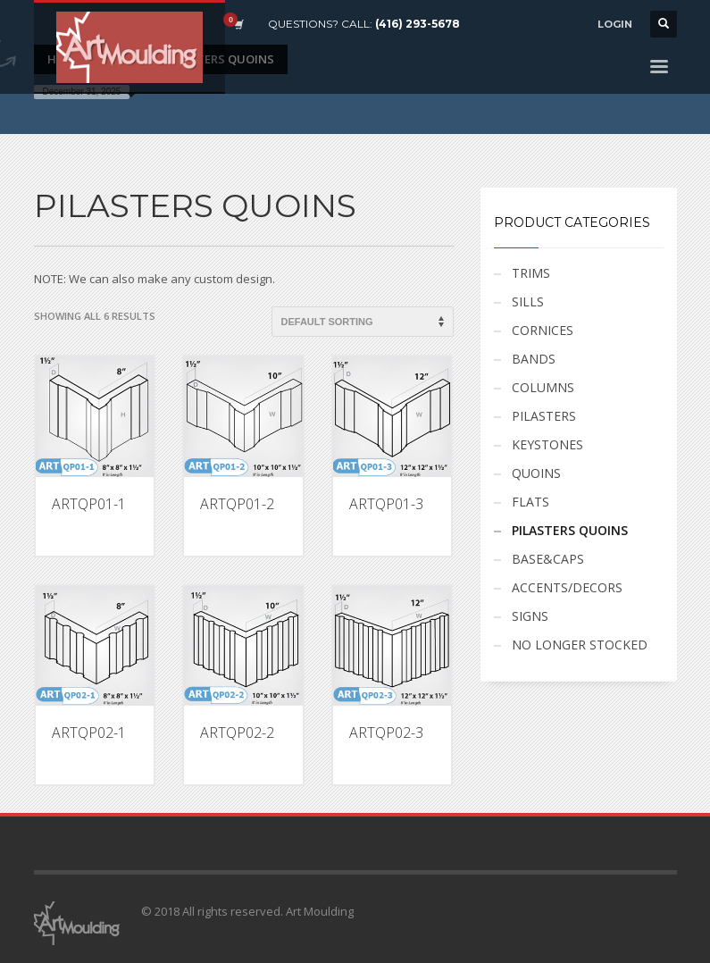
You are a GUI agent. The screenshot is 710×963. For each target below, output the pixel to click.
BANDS (533, 358)
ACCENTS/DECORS (567, 587)
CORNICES (542, 330)
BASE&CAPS (548, 558)
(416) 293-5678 (417, 23)
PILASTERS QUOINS (570, 530)
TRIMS (531, 272)
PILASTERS (544, 415)
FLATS (530, 501)
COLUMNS (543, 387)
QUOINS (536, 473)
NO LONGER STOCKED (579, 644)
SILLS (528, 301)
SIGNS (530, 615)
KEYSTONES (547, 444)
